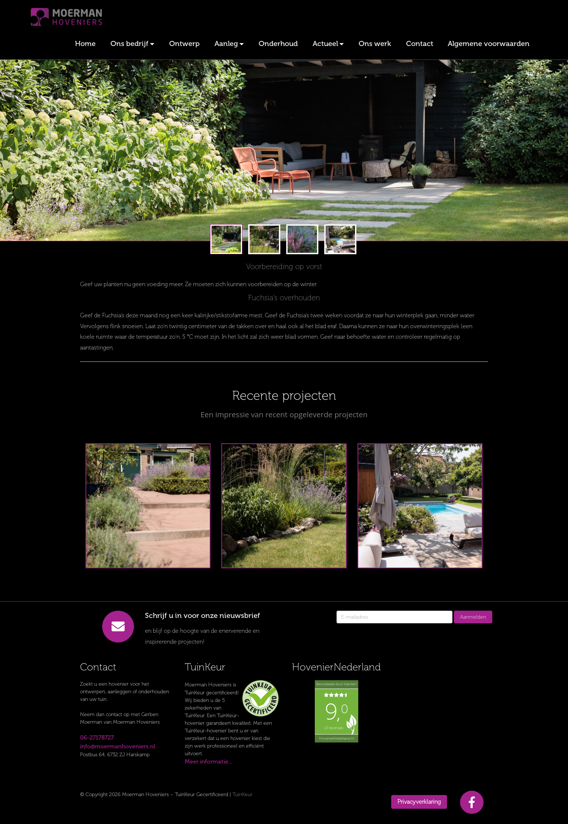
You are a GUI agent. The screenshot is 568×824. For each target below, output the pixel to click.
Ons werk (375, 43)
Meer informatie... (209, 761)
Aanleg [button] (226, 43)
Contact (419, 43)
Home (85, 43)
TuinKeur (242, 794)
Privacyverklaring (419, 801)
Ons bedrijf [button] (129, 43)
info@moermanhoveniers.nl (117, 746)
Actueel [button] (325, 43)
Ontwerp (184, 43)
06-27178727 (97, 737)
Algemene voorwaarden (489, 43)
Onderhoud (278, 43)
